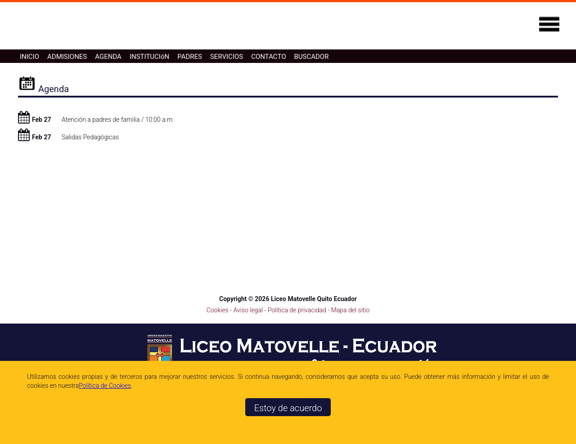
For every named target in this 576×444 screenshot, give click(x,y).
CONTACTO (268, 57)
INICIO (29, 57)
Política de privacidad (298, 310)
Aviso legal (249, 310)
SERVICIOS (226, 57)
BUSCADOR (311, 57)
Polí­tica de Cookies (105, 385)
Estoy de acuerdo (288, 408)
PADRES (189, 57)
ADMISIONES (67, 57)
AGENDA (108, 57)
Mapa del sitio (350, 310)
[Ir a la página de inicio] (288, 34)
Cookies (218, 310)
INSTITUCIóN (149, 57)
